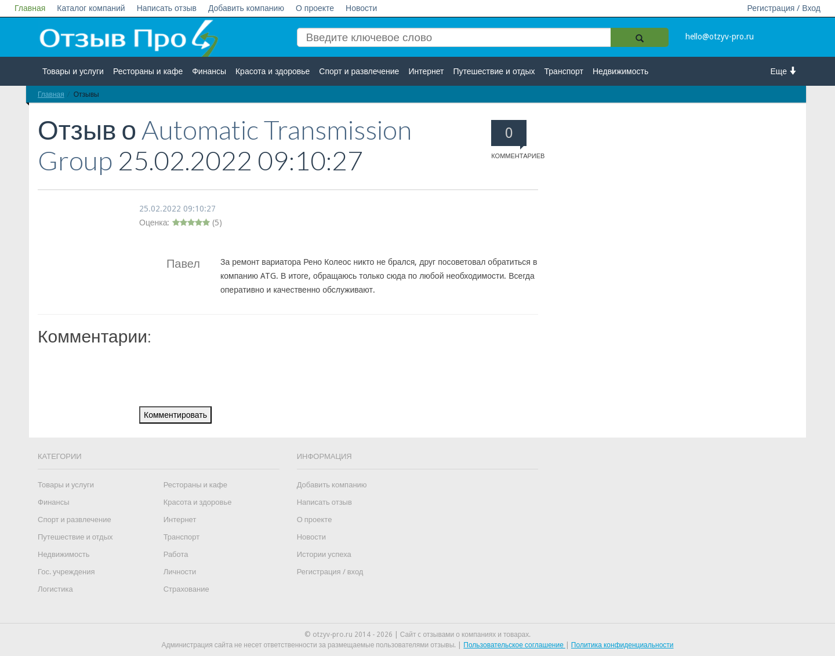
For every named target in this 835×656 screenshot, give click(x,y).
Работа (176, 554)
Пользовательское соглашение (514, 645)
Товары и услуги (73, 71)
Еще (784, 71)
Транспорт (563, 71)
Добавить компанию (246, 8)
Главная (29, 8)
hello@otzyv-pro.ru (719, 36)
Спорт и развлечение (359, 71)
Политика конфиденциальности (622, 645)
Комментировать (175, 415)
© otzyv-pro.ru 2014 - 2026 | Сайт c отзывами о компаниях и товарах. (417, 635)
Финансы (209, 71)
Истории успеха (324, 554)
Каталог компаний (91, 8)
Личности (180, 571)
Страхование (186, 589)
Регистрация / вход (330, 571)
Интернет (426, 71)
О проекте (315, 8)
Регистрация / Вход (784, 8)
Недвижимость (620, 71)
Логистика (55, 589)
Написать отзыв (167, 8)
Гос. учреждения (66, 571)
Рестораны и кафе (148, 71)
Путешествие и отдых (494, 71)
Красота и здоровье (272, 71)
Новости (361, 8)
